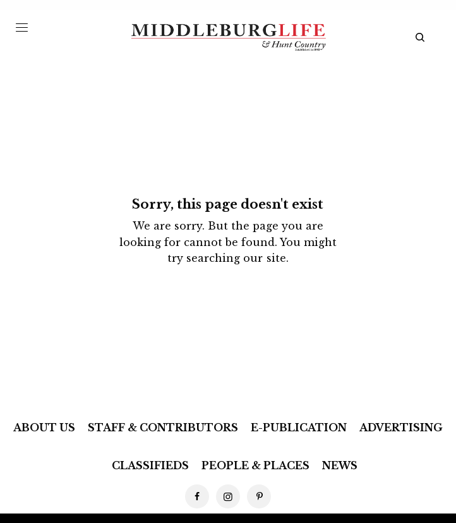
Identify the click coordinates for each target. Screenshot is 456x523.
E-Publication (299, 427)
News (339, 465)
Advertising (401, 427)
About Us (44, 427)
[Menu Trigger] (21, 27)
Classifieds (150, 465)
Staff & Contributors (163, 427)
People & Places (255, 465)
